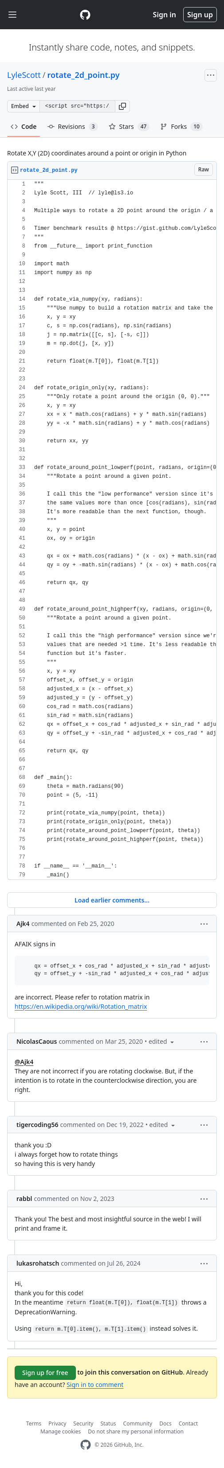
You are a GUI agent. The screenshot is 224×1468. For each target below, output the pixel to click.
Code (24, 126)
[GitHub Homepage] (85, 1444)
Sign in (164, 14)
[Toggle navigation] (12, 14)
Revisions (72, 126)
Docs (165, 1423)
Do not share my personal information (136, 1431)
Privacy (57, 1423)
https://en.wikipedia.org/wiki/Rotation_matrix (81, 1006)
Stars (129, 126)
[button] (122, 106)
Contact (188, 1423)
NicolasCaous (36, 1041)
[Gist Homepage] (85, 14)
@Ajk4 (24, 1061)
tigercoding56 (37, 1124)
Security (83, 1423)
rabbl (24, 1198)
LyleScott (24, 75)
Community (138, 1423)
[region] (112, 530)
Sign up (200, 14)
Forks (181, 126)
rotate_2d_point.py (83, 75)
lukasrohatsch (37, 1263)
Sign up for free (45, 1372)
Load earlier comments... (112, 900)
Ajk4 (23, 923)
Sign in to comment (95, 1384)
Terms (34, 1423)
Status (108, 1423)
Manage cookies (60, 1431)
